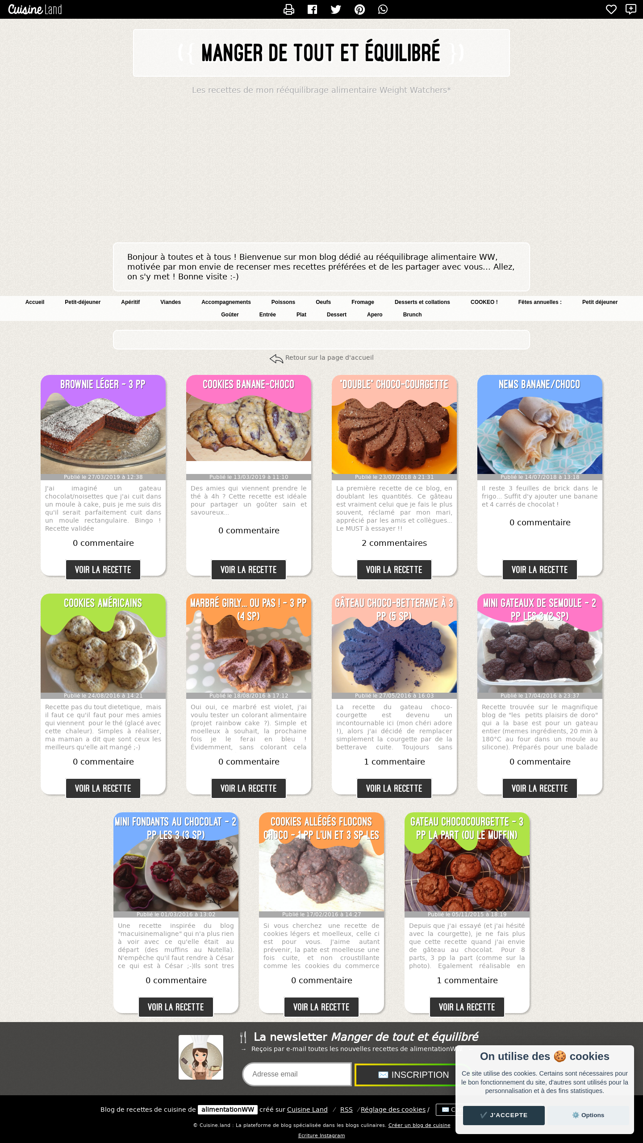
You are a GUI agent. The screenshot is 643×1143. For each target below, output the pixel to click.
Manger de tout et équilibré (321, 53)
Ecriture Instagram (321, 1136)
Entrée (267, 315)
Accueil (35, 302)
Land (307, 1110)
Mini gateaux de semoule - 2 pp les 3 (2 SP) (540, 609)
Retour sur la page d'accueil (329, 358)
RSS (346, 1110)
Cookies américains (103, 603)
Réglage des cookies (393, 1110)
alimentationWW (227, 1110)
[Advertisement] (321, 170)
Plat (301, 315)
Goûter (229, 315)
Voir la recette (103, 570)
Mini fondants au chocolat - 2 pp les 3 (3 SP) (176, 828)
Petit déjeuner (600, 302)
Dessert (337, 315)
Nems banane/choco (539, 384)
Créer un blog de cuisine (419, 1125)
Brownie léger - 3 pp (103, 384)
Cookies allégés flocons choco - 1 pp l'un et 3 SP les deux (322, 829)
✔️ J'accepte (504, 1115)
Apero (375, 315)
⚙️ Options (588, 1115)
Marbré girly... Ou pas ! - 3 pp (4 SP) (249, 609)
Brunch (412, 315)
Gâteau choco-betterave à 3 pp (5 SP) (394, 609)
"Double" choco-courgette (394, 384)
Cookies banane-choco (249, 384)
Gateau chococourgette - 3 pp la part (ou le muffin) (467, 828)
